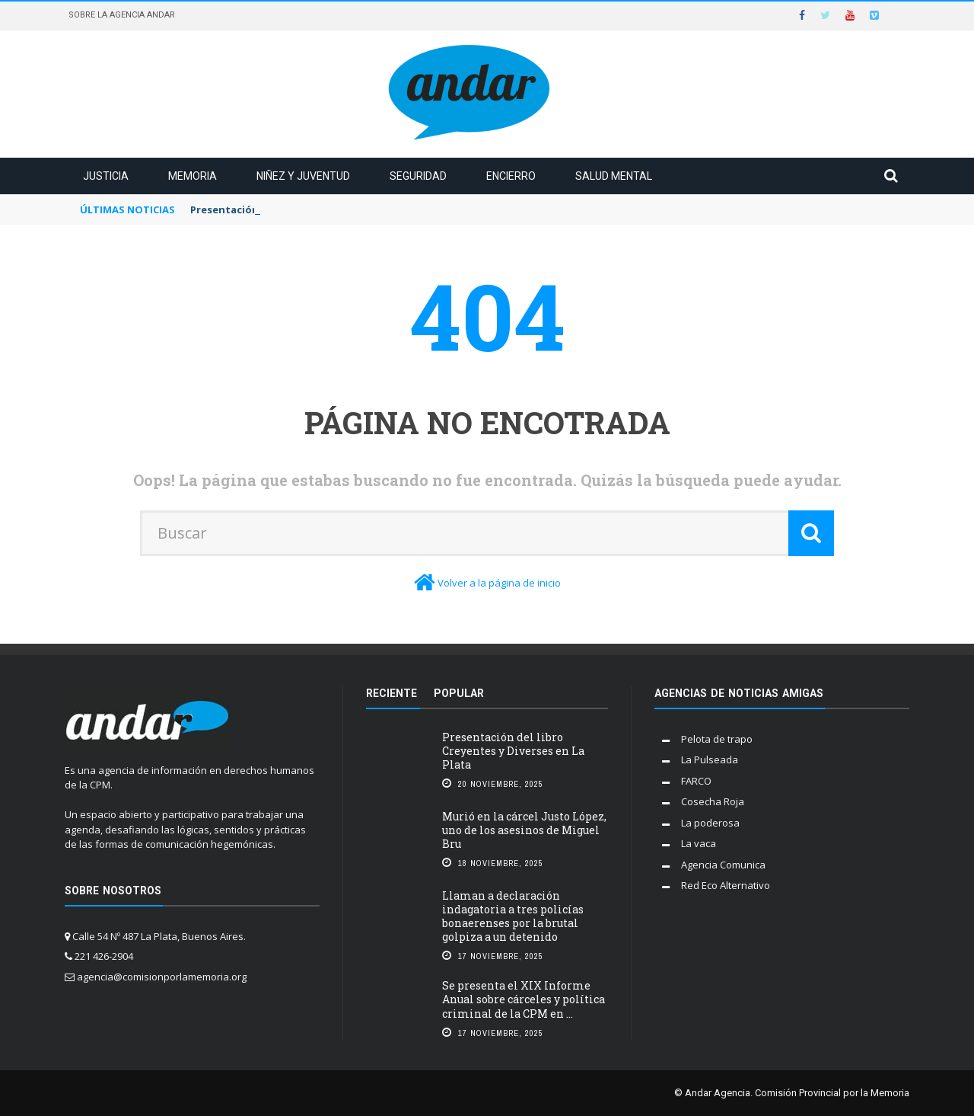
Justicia (106, 176)
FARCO (696, 781)
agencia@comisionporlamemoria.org (162, 976)
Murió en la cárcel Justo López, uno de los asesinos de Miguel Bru (524, 830)
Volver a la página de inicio (499, 583)
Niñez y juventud (303, 176)
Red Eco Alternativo (725, 885)
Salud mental (613, 176)
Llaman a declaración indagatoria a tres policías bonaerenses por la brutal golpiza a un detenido (513, 916)
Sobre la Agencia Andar (121, 15)
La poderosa (710, 823)
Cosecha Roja (712, 801)
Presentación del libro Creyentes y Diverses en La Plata (513, 751)
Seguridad (418, 176)
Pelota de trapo (717, 739)
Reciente (391, 693)
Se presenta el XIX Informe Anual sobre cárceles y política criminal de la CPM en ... (523, 999)
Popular (459, 693)
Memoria (192, 176)
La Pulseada (709, 759)
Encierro (511, 176)
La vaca (698, 843)
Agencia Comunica (723, 864)
